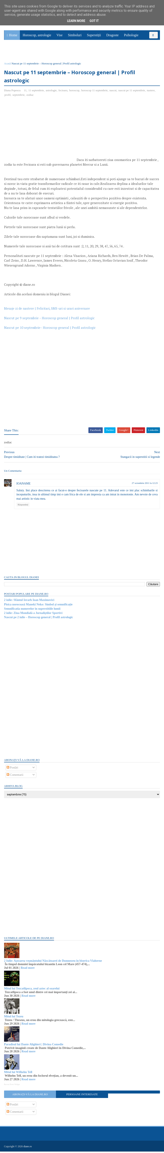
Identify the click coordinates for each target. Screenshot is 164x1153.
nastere (151, 92)
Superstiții (94, 36)
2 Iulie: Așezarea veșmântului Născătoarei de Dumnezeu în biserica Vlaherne (53, 962)
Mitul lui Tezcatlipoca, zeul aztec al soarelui (32, 990)
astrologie (51, 92)
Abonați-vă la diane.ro (30, 1096)
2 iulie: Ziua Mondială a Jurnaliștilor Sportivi (33, 614)
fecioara (63, 92)
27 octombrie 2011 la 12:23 (144, 484)
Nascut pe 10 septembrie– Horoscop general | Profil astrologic (50, 329)
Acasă (7, 64)
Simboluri (75, 36)
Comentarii (15, 776)
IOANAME (24, 485)
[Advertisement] (40, 133)
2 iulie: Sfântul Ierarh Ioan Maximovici (29, 601)
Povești (149, 43)
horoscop (74, 92)
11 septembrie (36, 92)
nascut (113, 92)
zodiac (30, 96)
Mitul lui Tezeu (13, 1018)
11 (25, 92)
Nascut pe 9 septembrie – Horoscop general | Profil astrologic (49, 320)
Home (13, 36)
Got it (94, 21)
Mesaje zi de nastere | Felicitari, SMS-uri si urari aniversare (47, 310)
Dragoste (112, 36)
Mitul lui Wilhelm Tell (18, 1073)
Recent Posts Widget (12, 1086)
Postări (12, 769)
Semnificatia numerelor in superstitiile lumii (32, 610)
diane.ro (28, 1147)
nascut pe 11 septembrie (132, 92)
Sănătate (12, 52)
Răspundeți (23, 506)
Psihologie (131, 36)
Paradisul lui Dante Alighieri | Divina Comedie (34, 1045)
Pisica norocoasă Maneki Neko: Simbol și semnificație (38, 606)
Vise (60, 36)
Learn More (76, 21)
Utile (27, 52)
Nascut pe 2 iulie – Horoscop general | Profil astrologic (38, 619)
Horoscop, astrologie (37, 36)
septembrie (19, 96)
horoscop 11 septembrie (95, 92)
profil (8, 96)
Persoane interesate (82, 1096)
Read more (28, 969)
